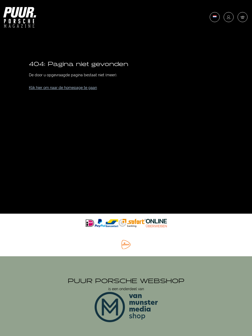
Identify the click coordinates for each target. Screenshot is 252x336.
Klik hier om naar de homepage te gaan (63, 88)
